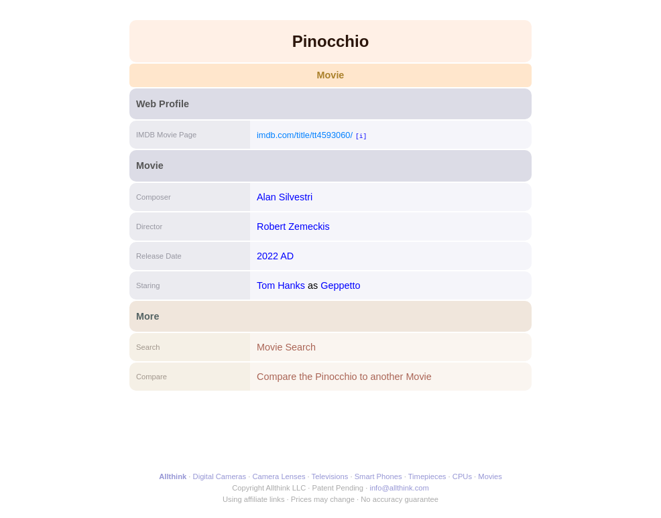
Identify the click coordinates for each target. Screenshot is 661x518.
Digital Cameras (220, 476)
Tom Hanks (281, 285)
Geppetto (340, 285)
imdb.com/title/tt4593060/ (305, 135)
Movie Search (286, 347)
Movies (489, 476)
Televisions (330, 476)
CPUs (462, 476)
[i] (361, 135)
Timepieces (427, 476)
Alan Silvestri (284, 197)
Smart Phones (378, 476)
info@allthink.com (398, 488)
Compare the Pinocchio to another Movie (344, 376)
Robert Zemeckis (293, 226)
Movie (331, 75)
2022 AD (275, 256)
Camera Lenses (279, 476)
